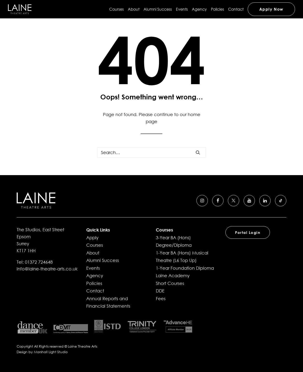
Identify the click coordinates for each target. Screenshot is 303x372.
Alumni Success (158, 9)
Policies (217, 9)
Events (182, 9)
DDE (160, 290)
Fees (161, 298)
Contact (236, 9)
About (133, 9)
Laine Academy (173, 275)
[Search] (151, 152)
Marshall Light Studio (51, 352)
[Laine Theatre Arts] (19, 9)
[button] (197, 152)
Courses (116, 9)
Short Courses (170, 283)
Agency (199, 9)
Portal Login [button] (247, 232)
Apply (92, 237)
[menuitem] (117, 9)
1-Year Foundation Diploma (185, 268)
